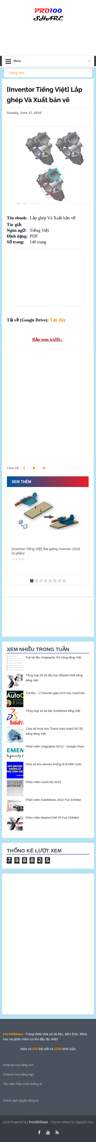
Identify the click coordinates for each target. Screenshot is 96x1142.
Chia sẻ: (13, 468)
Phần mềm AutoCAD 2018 (43, 782)
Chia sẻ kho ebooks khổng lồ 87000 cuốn (53, 764)
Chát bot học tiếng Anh (18, 1065)
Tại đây (58, 320)
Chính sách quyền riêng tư (20, 1100)
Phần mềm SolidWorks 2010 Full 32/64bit (53, 800)
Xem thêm (21, 482)
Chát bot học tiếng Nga (18, 1074)
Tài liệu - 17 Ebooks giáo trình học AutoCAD (55, 693)
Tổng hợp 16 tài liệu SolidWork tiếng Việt (53, 711)
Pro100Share (39, 1122)
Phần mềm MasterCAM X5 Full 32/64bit (52, 817)
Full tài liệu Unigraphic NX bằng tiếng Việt (53, 657)
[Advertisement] (48, 277)
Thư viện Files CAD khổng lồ (22, 1084)
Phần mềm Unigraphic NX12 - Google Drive (55, 746)
